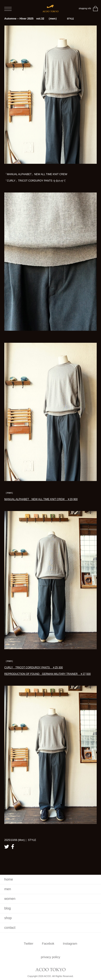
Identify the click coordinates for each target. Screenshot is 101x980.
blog (7, 908)
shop (8, 918)
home (8, 879)
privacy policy (50, 957)
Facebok (48, 943)
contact (9, 927)
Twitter (28, 943)
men (7, 889)
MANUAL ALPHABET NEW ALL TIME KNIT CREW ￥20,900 (41, 499)
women (9, 898)
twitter (6, 846)
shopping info (85, 8)
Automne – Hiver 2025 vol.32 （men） (39, 18)
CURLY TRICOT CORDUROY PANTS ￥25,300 (33, 667)
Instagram (70, 943)
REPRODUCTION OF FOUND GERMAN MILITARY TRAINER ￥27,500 (47, 673)
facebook (12, 846)
